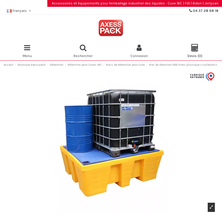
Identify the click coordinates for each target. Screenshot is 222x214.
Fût (187, 3)
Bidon (197, 3)
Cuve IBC (175, 3)
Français (19, 11)
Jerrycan (211, 3)
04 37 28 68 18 (205, 11)
